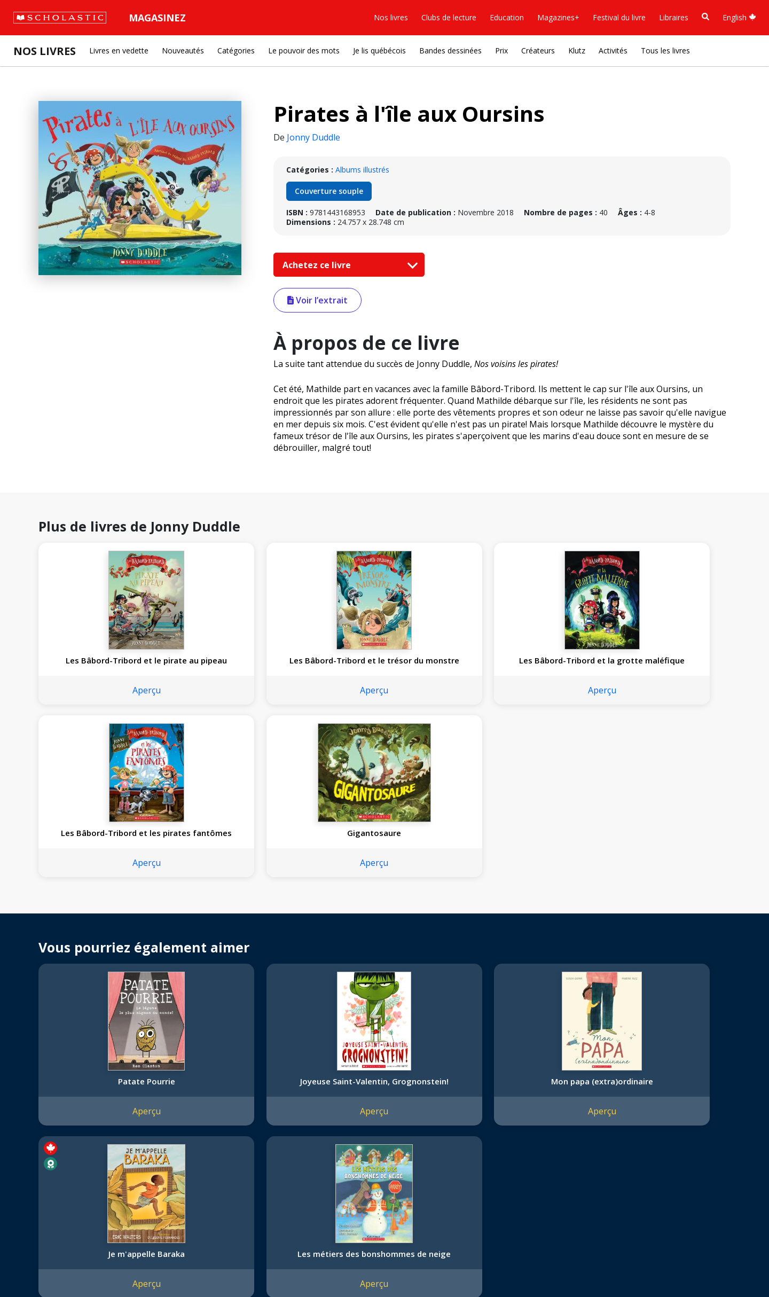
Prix (501, 50)
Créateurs (538, 50)
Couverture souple (329, 191)
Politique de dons (49, 1135)
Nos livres (391, 17)
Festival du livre (619, 17)
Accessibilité (40, 1122)
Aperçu (102, 701)
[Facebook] (248, 1073)
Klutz (576, 50)
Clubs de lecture (448, 17)
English (739, 17)
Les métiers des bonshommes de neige (663, 924)
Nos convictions (47, 1084)
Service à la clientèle (258, 1087)
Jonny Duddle (313, 137)
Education (507, 17)
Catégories (236, 50)
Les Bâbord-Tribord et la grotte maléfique (382, 665)
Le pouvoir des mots (304, 50)
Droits (153, 1071)
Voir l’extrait (317, 300)
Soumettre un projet (54, 1186)
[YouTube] (268, 1073)
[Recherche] (705, 16)
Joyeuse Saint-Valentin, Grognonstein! (242, 924)
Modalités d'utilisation (203, 1265)
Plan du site (39, 1265)
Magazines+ (558, 17)
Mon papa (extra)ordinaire (383, 919)
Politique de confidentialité (112, 1265)
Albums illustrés (362, 170)
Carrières (34, 1173)
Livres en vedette (118, 50)
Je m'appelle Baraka (523, 919)
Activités (613, 50)
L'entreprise (39, 1071)
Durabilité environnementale (68, 1160)
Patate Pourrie (102, 919)
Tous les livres (665, 50)
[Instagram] (228, 1073)
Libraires (673, 17)
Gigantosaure (663, 660)
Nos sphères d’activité (57, 1096)
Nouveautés (183, 50)
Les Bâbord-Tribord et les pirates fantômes (523, 665)
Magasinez (157, 17)
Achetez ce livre (348, 265)
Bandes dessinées (450, 50)
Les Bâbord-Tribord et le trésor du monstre (243, 665)
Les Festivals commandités (66, 1148)
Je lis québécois (379, 50)
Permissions (164, 1084)
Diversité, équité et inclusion (67, 1109)
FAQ (150, 1096)
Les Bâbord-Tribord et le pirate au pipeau (102, 665)
